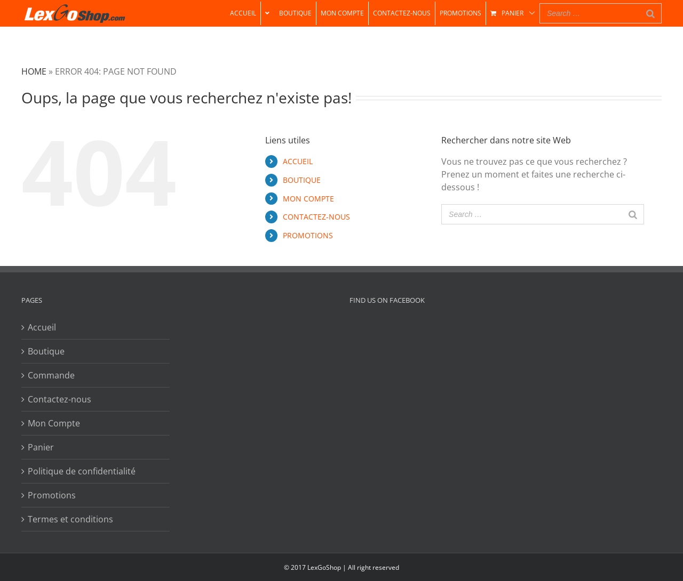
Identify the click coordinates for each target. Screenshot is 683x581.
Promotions (52, 495)
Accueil (42, 327)
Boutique (46, 351)
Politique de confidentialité (82, 471)
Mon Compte (54, 423)
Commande (51, 375)
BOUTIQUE (302, 180)
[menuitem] (243, 13)
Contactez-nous (59, 399)
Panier (41, 447)
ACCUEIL (298, 161)
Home (33, 71)
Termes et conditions (70, 519)
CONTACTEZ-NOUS (316, 217)
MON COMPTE (308, 198)
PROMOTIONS (308, 235)
